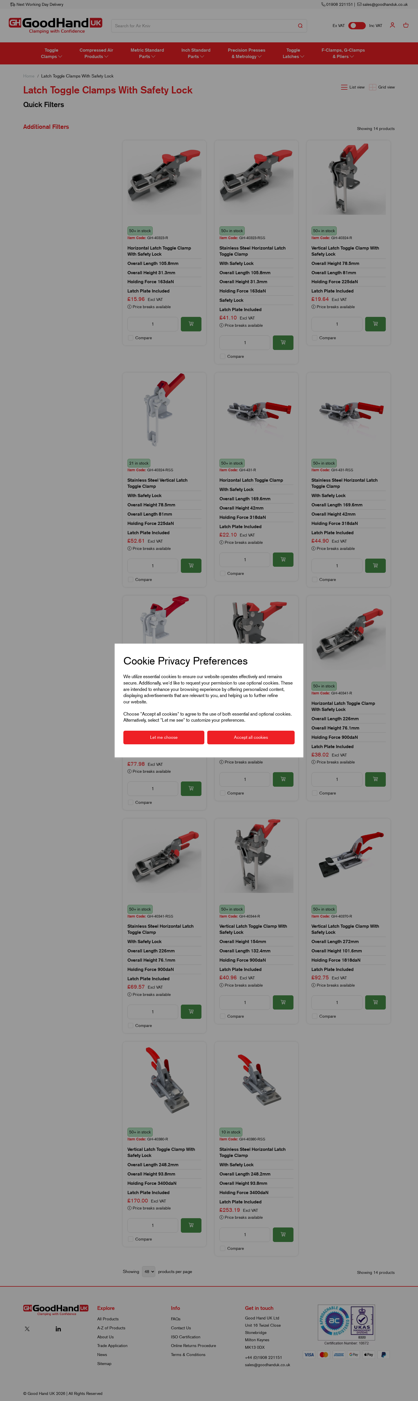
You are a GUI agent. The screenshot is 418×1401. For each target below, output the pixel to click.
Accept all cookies (251, 737)
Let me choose (164, 737)
